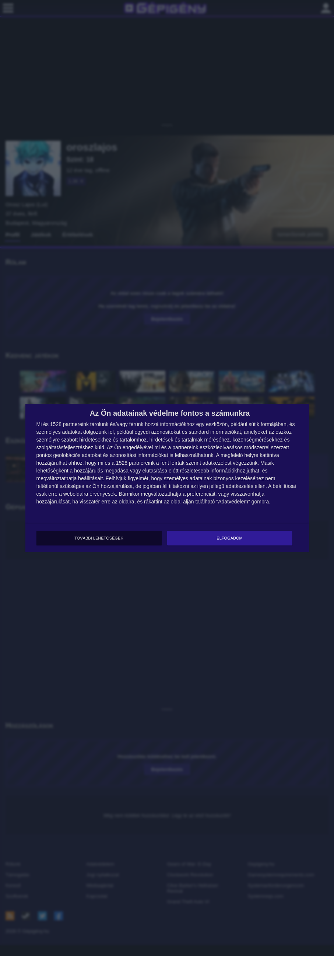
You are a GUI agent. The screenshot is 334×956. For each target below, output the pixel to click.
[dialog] (167, 478)
